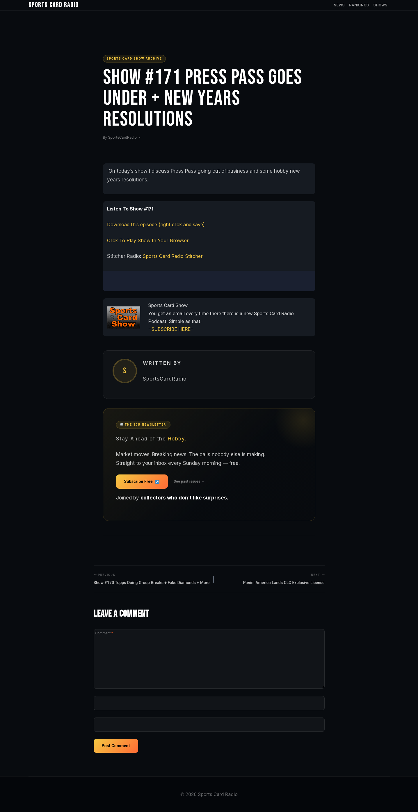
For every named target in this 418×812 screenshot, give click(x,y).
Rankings (359, 5)
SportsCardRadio (122, 137)
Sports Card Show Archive (134, 58)
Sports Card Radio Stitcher (173, 256)
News (339, 5)
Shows (380, 5)
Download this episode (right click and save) (159, 224)
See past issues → (189, 481)
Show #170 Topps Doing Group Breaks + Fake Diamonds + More (152, 579)
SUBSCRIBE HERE (171, 329)
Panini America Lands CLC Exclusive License (284, 579)
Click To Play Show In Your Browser (148, 240)
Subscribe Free (141, 481)
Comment (104, 633)
